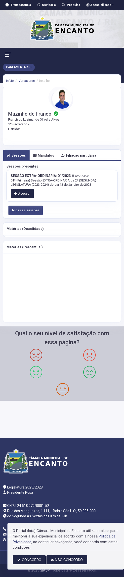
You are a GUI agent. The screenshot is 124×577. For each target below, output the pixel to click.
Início (10, 81)
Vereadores (26, 81)
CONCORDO (29, 560)
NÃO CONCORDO (67, 560)
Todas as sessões (26, 210)
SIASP (44, 570)
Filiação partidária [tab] (78, 155)
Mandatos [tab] (43, 155)
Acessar (22, 193)
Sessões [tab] (16, 155)
